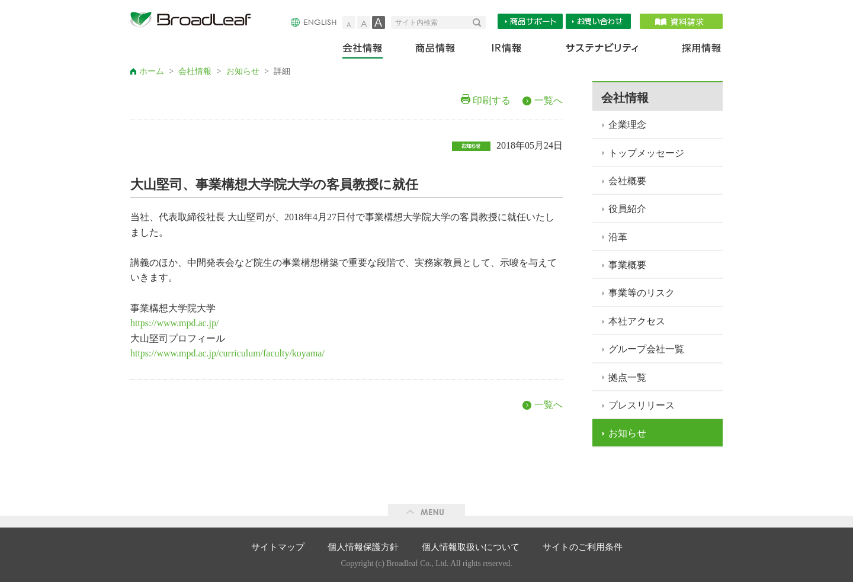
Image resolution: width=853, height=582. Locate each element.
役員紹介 (627, 209)
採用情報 (694, 51)
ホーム (151, 71)
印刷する (492, 100)
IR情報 (506, 51)
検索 (479, 22)
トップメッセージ (646, 153)
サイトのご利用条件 (583, 547)
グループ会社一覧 (646, 349)
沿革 (617, 237)
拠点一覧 (627, 377)
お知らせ (242, 71)
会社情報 (370, 51)
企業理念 (627, 125)
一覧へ (548, 100)
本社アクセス (636, 321)
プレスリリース (641, 405)
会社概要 (627, 181)
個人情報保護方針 (363, 547)
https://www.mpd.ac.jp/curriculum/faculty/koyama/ (227, 353)
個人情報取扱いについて (471, 547)
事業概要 (627, 265)
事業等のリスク (641, 293)
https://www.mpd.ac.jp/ (174, 323)
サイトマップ (277, 547)
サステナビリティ (602, 51)
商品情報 (436, 51)
